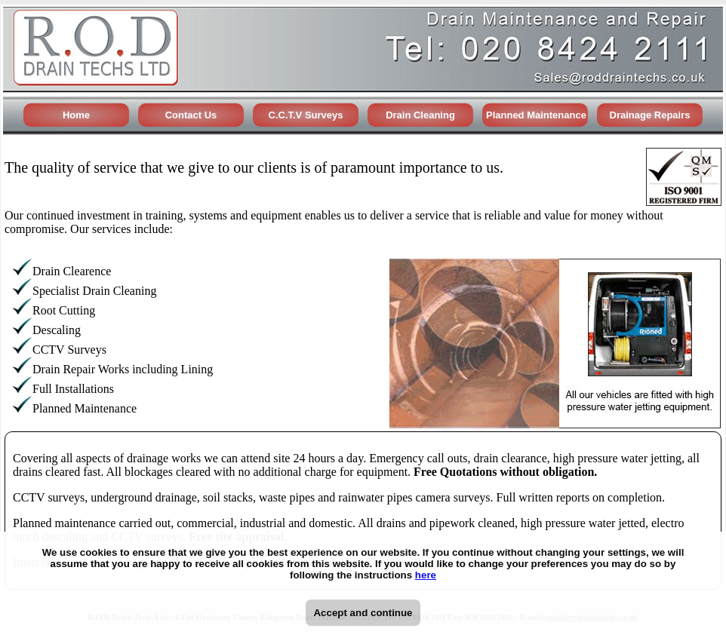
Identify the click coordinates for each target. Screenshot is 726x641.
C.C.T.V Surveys (306, 115)
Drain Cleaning (420, 115)
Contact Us (191, 115)
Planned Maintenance (536, 115)
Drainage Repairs (650, 115)
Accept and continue (362, 612)
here (425, 575)
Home (76, 115)
